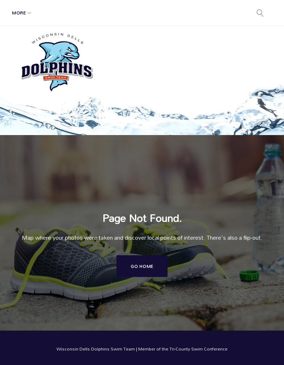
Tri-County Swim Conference (198, 348)
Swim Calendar (144, 12)
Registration (97, 12)
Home (24, 12)
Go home (142, 266)
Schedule (52, 12)
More (180, 12)
